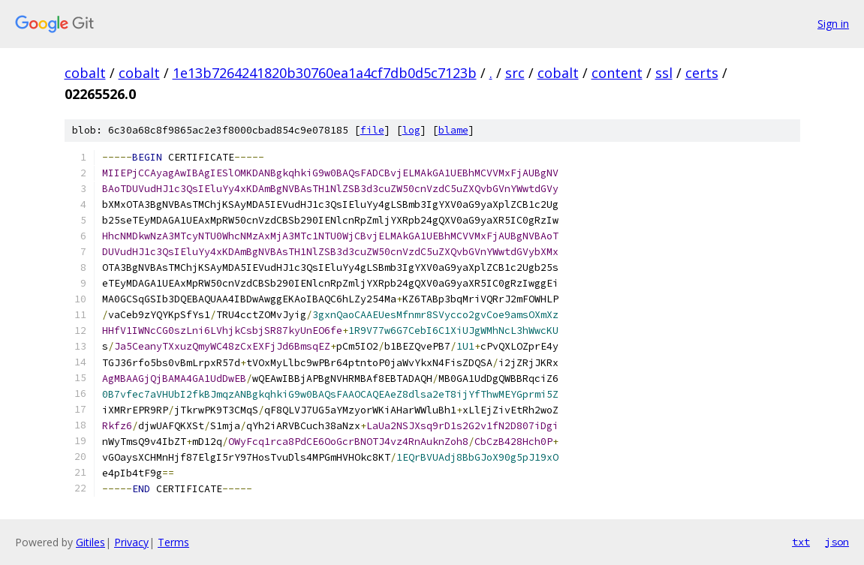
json (837, 541)
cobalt (85, 73)
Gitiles (90, 542)
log (411, 130)
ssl (664, 73)
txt (801, 541)
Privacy (131, 542)
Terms (173, 542)
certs (701, 73)
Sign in (833, 24)
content (617, 73)
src (515, 73)
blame (453, 130)
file (372, 130)
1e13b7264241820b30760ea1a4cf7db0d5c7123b (325, 73)
